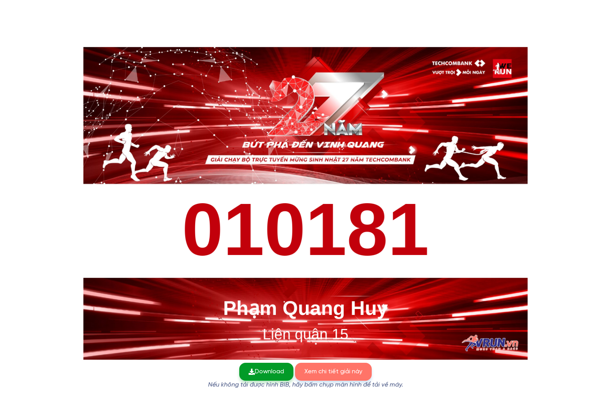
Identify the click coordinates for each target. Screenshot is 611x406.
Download (266, 371)
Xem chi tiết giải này (333, 371)
